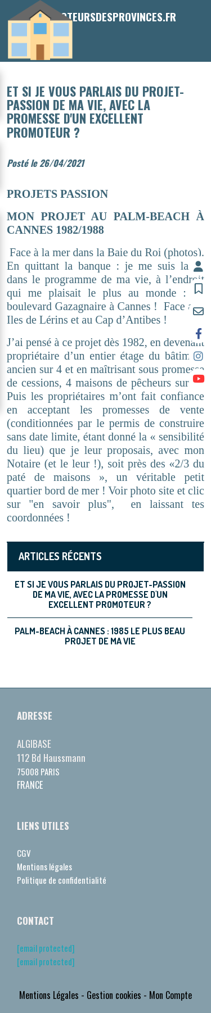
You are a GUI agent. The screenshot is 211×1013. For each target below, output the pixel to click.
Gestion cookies (114, 995)
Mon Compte (170, 995)
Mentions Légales (49, 995)
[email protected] (46, 948)
